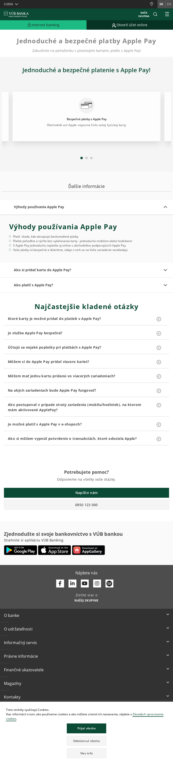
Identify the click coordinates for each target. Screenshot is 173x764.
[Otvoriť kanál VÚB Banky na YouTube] (85, 583)
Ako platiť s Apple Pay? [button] (33, 285)
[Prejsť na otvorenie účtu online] (129, 25)
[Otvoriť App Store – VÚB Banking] (54, 550)
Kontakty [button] (12, 697)
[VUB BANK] (16, 14)
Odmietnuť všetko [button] (86, 741)
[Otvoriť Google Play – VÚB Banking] (20, 550)
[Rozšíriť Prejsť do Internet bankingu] (43, 25)
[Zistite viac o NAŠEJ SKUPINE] (86, 600)
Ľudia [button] (8, 4)
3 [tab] (91, 158)
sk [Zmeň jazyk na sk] (161, 4)
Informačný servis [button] (20, 642)
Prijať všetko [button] (86, 728)
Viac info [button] (86, 753)
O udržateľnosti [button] (18, 629)
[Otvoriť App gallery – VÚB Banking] (88, 550)
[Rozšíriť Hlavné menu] (167, 14)
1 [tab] (81, 158)
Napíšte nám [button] (86, 492)
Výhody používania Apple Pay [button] (39, 206)
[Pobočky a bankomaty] (153, 4)
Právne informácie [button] (21, 656)
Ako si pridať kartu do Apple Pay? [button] (42, 270)
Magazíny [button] (12, 683)
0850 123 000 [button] (86, 504)
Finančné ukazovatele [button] (24, 670)
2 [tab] (86, 158)
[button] (155, 14)
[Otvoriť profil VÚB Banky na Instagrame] (97, 583)
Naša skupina (143, 14)
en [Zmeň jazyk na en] (169, 4)
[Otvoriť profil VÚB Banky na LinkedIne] (72, 583)
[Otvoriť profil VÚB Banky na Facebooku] (60, 583)
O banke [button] (11, 615)
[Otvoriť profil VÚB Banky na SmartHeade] (109, 583)
